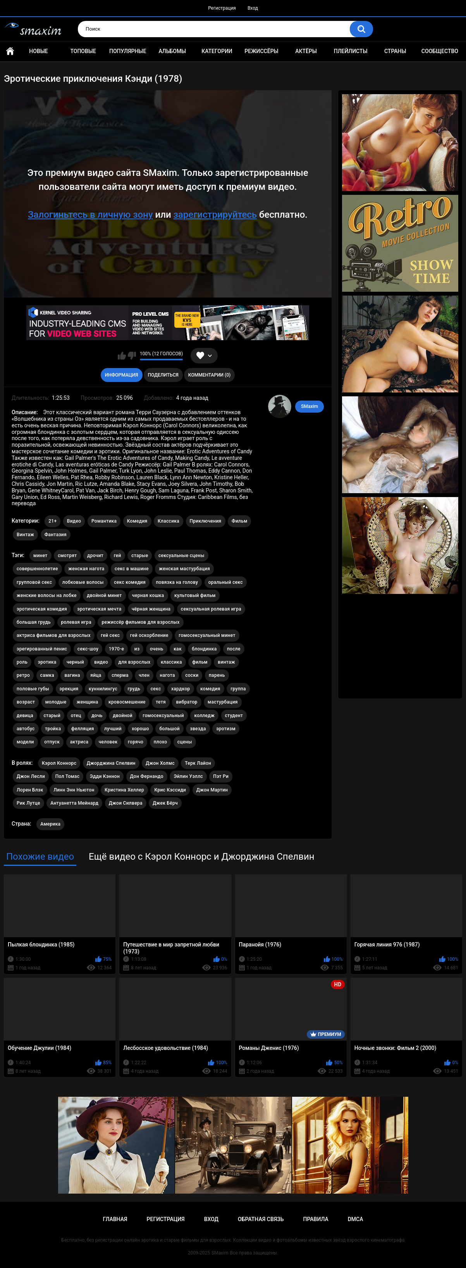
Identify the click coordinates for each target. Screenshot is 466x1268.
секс (156, 689)
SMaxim (309, 406)
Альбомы (172, 51)
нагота (167, 675)
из (137, 649)
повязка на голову (177, 582)
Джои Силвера (126, 803)
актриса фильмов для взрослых (54, 635)
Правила (315, 1219)
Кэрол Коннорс (59, 763)
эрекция (69, 689)
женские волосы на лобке (47, 595)
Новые (38, 51)
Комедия (137, 521)
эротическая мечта (99, 609)
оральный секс (225, 582)
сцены (184, 742)
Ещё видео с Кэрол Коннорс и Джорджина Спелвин (202, 856)
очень (156, 649)
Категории (216, 51)
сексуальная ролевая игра (211, 609)
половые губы (33, 689)
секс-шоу (87, 649)
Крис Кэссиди (170, 790)
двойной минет (104, 595)
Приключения (206, 521)
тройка (53, 728)
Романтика (104, 521)
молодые (56, 702)
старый (51, 715)
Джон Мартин (212, 790)
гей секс (110, 635)
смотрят (67, 555)
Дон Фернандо (146, 776)
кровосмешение (127, 702)
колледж (204, 715)
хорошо (140, 728)
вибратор (186, 702)
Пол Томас (67, 776)
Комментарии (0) (209, 375)
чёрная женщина (151, 609)
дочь (97, 715)
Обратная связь (261, 1219)
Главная (10, 51)
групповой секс (34, 582)
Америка (50, 824)
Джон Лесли (31, 776)
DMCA (355, 1219)
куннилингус (103, 689)
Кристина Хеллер (124, 790)
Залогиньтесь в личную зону (90, 214)
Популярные (127, 51)
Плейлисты (351, 51)
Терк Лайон (198, 763)
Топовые (83, 51)
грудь (134, 689)
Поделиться (163, 375)
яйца (95, 675)
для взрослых (135, 662)
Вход (253, 8)
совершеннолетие (37, 568)
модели (25, 742)
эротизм (226, 728)
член (144, 675)
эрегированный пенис (42, 649)
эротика (47, 662)
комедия (210, 689)
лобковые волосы (83, 582)
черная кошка (148, 595)
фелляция (82, 728)
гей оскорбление (149, 635)
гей (117, 555)
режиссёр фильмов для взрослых (140, 622)
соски (191, 675)
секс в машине (132, 568)
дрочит (95, 555)
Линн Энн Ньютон (73, 790)
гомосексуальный (163, 715)
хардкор (180, 689)
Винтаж (25, 534)
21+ (52, 521)
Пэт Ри (221, 776)
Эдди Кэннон (105, 776)
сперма (120, 675)
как (178, 649)
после (234, 649)
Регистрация (222, 8)
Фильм (239, 521)
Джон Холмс (160, 763)
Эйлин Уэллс (188, 776)
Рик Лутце (28, 803)
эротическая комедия (42, 609)
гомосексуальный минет (207, 635)
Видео (74, 521)
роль (22, 662)
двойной (122, 715)
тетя (161, 702)
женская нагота (86, 568)
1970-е (116, 649)
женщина (87, 702)
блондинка (204, 649)
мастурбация (223, 702)
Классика (168, 521)
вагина (72, 675)
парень (217, 675)
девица (25, 715)
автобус (26, 728)
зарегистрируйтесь (215, 214)
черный (75, 662)
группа (238, 689)
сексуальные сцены (181, 555)
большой (169, 728)
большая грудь (34, 622)
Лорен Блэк (30, 790)
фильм (200, 662)
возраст (26, 702)
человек (108, 742)
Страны (395, 51)
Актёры (306, 51)
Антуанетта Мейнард (74, 803)
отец (76, 715)
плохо (160, 742)
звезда (198, 728)
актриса (79, 742)
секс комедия (130, 582)
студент (234, 715)
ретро (23, 675)
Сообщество (439, 51)
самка (47, 675)
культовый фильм (195, 595)
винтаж (226, 662)
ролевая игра (76, 622)
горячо (135, 742)
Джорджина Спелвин (111, 763)
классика (171, 662)
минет (40, 555)
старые (139, 555)
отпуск (52, 742)
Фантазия (56, 534)
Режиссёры (261, 51)
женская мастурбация (184, 568)
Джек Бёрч (165, 803)
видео (101, 662)
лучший (113, 728)
